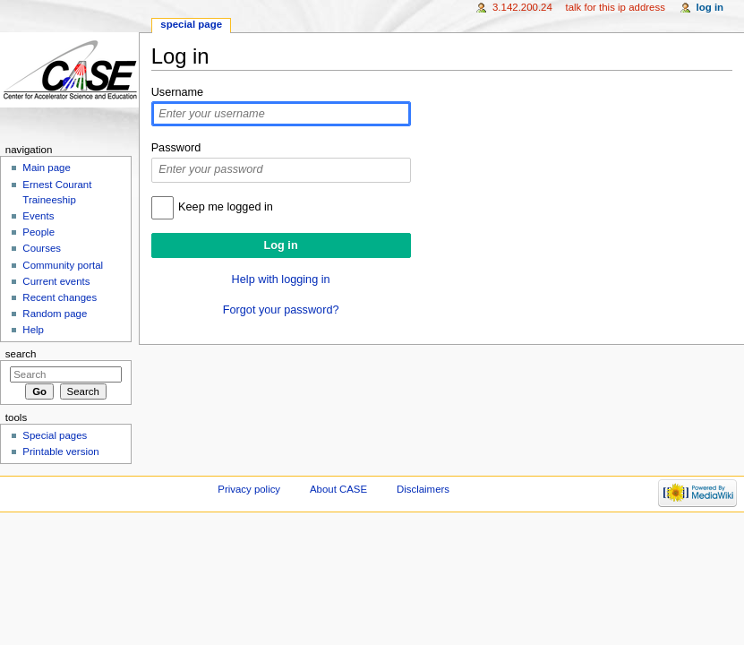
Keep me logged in (225, 207)
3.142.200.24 (522, 7)
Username (177, 92)
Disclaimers (423, 489)
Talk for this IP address (614, 7)
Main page (46, 167)
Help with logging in (281, 279)
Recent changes (59, 297)
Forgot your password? (281, 310)
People (38, 232)
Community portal (62, 265)
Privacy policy (249, 489)
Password (176, 148)
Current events (56, 281)
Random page (54, 313)
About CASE (338, 489)
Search (21, 353)
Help (33, 329)
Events (38, 216)
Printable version (60, 451)
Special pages (54, 435)
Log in (710, 7)
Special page (191, 24)
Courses (41, 248)
